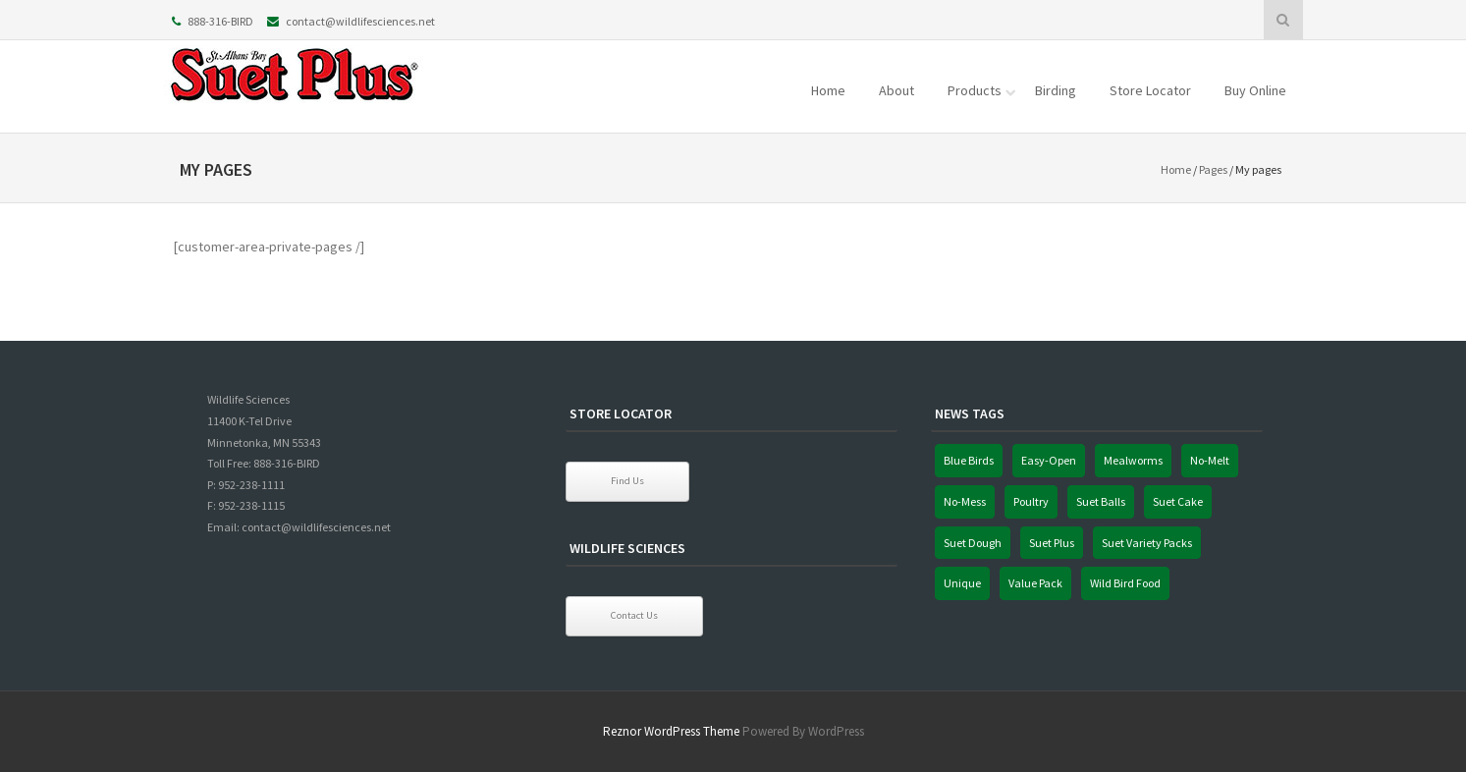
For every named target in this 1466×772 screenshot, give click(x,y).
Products (975, 90)
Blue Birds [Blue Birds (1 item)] (969, 460)
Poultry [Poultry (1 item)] (1031, 501)
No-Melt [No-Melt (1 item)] (1209, 460)
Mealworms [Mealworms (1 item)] (1133, 460)
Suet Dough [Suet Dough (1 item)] (973, 542)
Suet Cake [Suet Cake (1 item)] (1178, 501)
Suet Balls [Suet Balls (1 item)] (1100, 501)
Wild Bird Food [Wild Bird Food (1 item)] (1125, 583)
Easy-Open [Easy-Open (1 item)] (1048, 460)
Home (828, 90)
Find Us (627, 480)
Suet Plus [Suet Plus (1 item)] (1051, 542)
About (896, 90)
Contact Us (634, 615)
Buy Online (1255, 90)
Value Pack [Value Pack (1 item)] (1035, 583)
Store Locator (1150, 90)
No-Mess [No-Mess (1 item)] (965, 501)
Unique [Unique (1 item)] (962, 583)
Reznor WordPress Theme (671, 731)
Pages (1213, 169)
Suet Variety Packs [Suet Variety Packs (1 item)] (1147, 542)
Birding (1055, 90)
